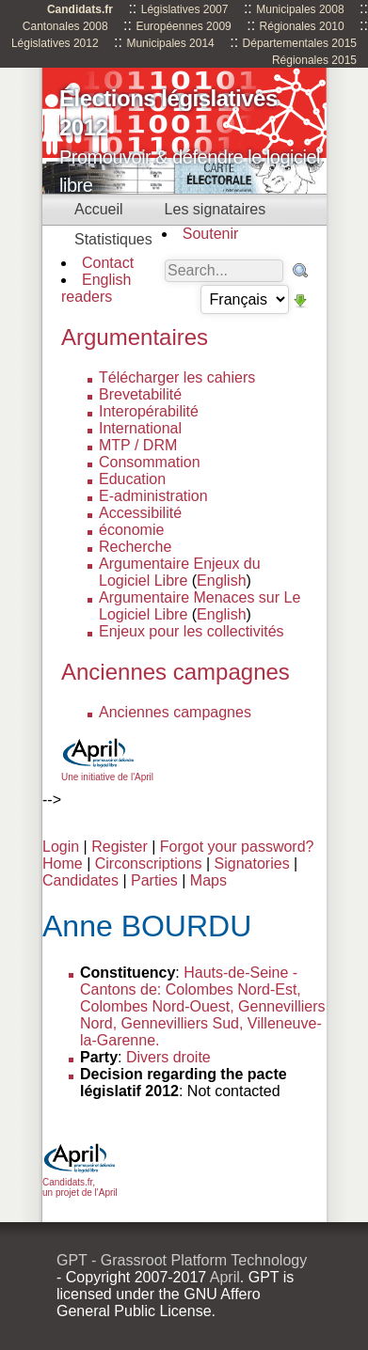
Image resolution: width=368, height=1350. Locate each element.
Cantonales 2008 (65, 26)
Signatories (252, 863)
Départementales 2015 (300, 43)
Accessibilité (140, 513)
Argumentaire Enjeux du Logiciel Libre (180, 572)
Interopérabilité (149, 411)
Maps (208, 880)
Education (132, 479)
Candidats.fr (80, 9)
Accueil (98, 209)
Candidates (80, 880)
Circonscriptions (148, 863)
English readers (96, 288)
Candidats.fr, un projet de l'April (80, 1182)
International (140, 428)
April (225, 1277)
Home (62, 863)
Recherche (135, 547)
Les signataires (215, 209)
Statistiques (113, 239)
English (221, 581)
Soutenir (211, 234)
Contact (108, 263)
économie (131, 530)
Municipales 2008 (300, 9)
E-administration (153, 496)
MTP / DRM (138, 445)
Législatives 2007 (185, 9)
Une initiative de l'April (107, 771)
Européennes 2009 (183, 26)
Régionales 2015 (314, 60)
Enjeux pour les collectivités (191, 631)
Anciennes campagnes (175, 712)
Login (60, 847)
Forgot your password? (237, 847)
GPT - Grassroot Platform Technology (181, 1260)
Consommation (149, 462)
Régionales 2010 (302, 26)
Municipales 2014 (170, 43)
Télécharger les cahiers (177, 377)
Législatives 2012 (55, 43)
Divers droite (168, 1057)
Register (119, 847)
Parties (154, 880)
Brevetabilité (140, 394)
